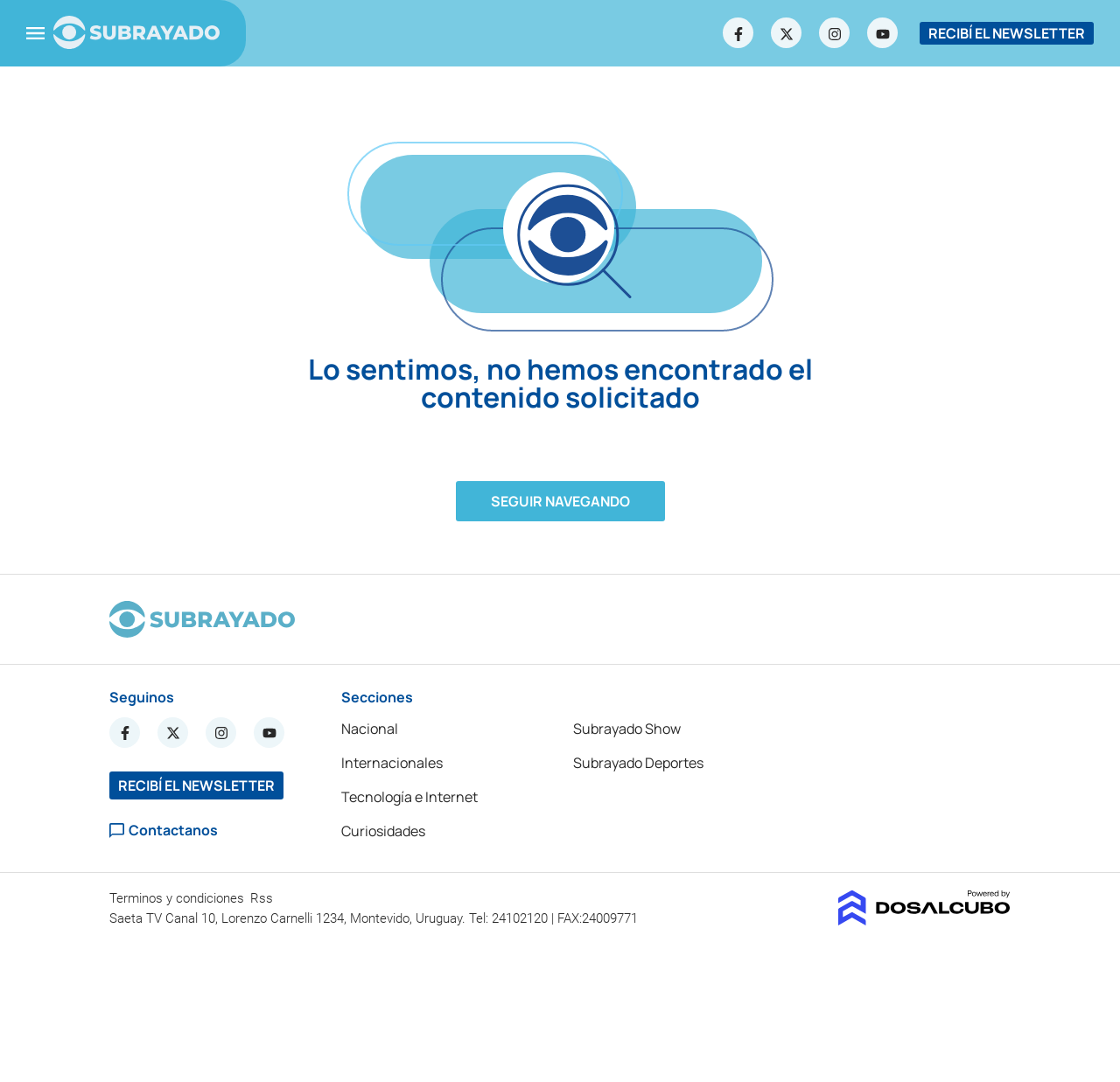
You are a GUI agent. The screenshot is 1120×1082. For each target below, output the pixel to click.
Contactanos (163, 830)
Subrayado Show (627, 728)
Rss (263, 898)
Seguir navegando (560, 501)
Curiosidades (383, 831)
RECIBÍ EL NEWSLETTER (1006, 33)
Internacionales (392, 762)
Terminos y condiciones (178, 898)
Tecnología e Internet (409, 796)
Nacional (369, 728)
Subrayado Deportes (638, 762)
